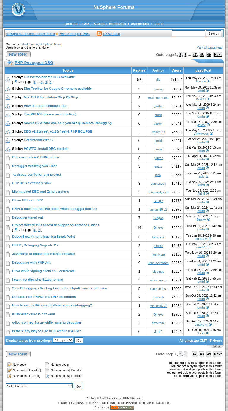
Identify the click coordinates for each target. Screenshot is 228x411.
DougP (158, 201)
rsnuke (158, 246)
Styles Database (158, 402)
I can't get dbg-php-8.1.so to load (37, 279)
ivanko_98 (158, 132)
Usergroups (140, 23)
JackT (158, 331)
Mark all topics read (209, 47)
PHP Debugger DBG (74, 34)
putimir (158, 158)
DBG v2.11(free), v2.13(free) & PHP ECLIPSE (58, 131)
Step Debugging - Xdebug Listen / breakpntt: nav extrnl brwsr (59, 288)
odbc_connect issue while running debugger (46, 322)
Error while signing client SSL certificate (43, 271)
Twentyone (158, 254)
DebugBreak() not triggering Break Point (43, 236)
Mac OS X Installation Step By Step (51, 97)
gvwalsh (158, 297)
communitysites (158, 192)
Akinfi (201, 185)
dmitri (25, 44)
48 (202, 55)
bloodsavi (158, 237)
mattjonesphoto (158, 97)
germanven (158, 183)
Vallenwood (201, 133)
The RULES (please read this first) (50, 114)
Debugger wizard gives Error (34, 166)
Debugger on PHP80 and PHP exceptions (44, 296)
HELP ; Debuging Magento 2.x (35, 245)
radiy (158, 175)
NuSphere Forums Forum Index (30, 34)
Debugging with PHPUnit (31, 262)
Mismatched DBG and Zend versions (40, 191)
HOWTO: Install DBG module (46, 148)
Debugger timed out (27, 217)
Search (99, 23)
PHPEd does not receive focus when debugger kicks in (54, 209)
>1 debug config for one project (36, 174)
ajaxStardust (158, 288)
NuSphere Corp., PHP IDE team (121, 398)
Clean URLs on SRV (27, 200)
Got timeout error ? (38, 140)
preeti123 (201, 247)
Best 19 (201, 99)
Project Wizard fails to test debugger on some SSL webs (55, 225)
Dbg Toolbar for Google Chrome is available (58, 88)
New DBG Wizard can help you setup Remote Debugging (68, 123)
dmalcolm (158, 323)
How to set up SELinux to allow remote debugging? (52, 305)
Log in (158, 23)
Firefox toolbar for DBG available (49, 77)
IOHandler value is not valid (33, 314)
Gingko (158, 218)
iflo (158, 79)
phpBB (79, 402)
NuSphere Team (50, 44)
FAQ (85, 23)
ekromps (158, 271)
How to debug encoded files (45, 105)
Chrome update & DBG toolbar (36, 157)
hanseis (201, 81)
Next (218, 55)
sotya (158, 166)
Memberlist (117, 23)
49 (209, 55)
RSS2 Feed (108, 34)
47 (195, 55)
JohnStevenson (158, 263)
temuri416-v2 (158, 209)
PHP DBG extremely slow (31, 183)
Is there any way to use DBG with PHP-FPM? (46, 331)
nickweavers (158, 280)
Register (71, 23)
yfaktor (158, 106)
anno (34, 44)
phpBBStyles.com (133, 402)
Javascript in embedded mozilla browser (43, 254)
